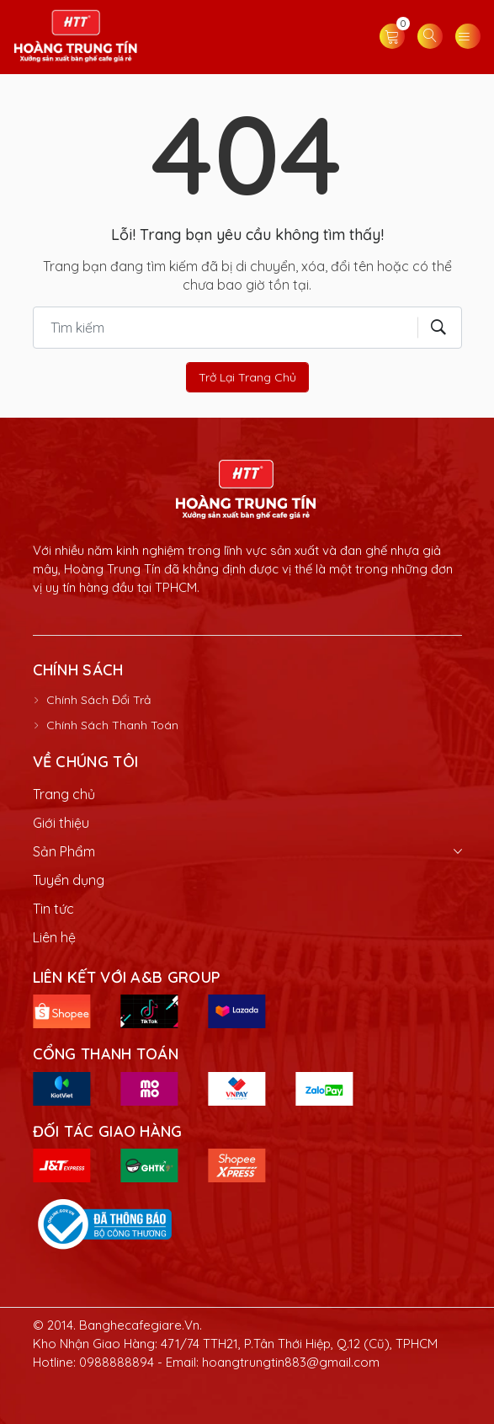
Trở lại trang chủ (247, 377)
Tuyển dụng (68, 880)
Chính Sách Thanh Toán (112, 725)
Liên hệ (54, 937)
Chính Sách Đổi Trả (98, 699)
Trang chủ (64, 794)
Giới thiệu (61, 822)
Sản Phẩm (64, 851)
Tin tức (53, 908)
